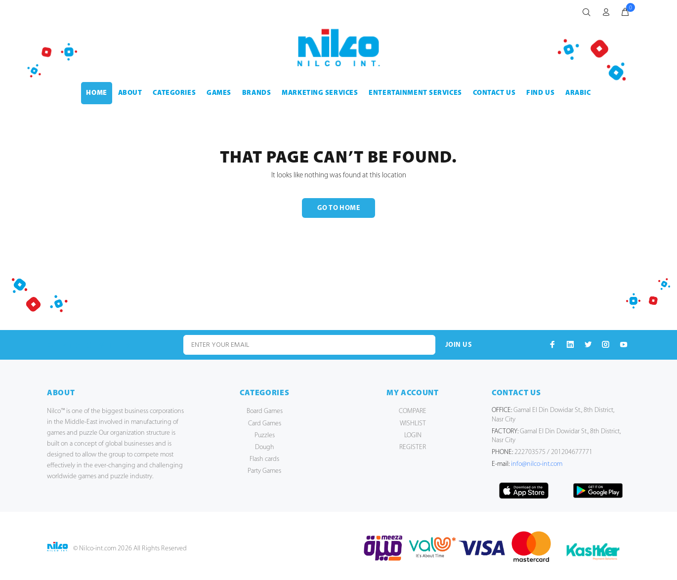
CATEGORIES (174, 93)
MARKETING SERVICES (320, 93)
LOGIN (413, 435)
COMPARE (412, 411)
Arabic (578, 93)
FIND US (540, 93)
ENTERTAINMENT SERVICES (415, 93)
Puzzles (264, 435)
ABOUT (130, 93)
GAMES (219, 93)
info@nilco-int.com (536, 464)
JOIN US (458, 345)
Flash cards (264, 459)
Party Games (264, 471)
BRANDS (256, 93)
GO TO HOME (338, 208)
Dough (264, 447)
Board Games (265, 411)
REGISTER (412, 447)
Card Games (264, 423)
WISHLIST (413, 423)
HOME (96, 93)
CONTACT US (494, 93)
